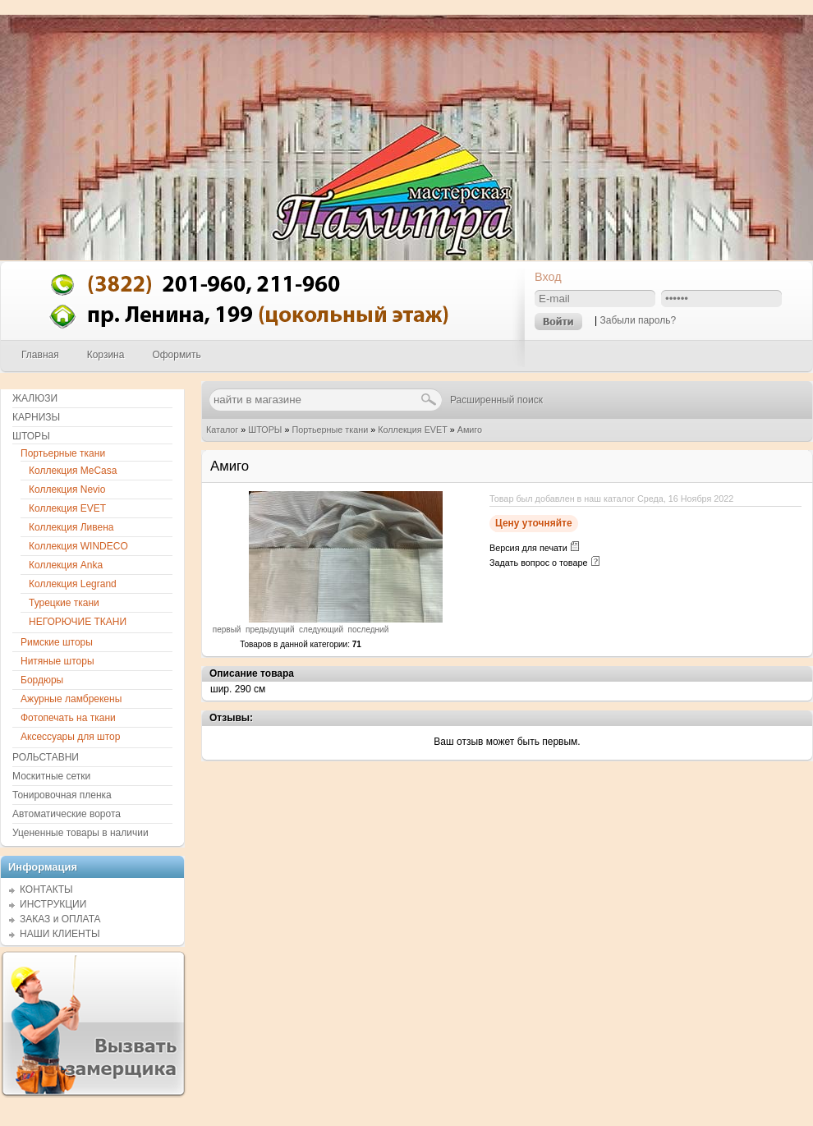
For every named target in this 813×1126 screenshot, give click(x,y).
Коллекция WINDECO (78, 546)
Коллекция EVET (412, 429)
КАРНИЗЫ (36, 417)
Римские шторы (57, 642)
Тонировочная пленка (62, 795)
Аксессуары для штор (70, 736)
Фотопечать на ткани (68, 718)
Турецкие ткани (64, 603)
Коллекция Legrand (73, 584)
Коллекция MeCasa (73, 470)
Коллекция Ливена (71, 527)
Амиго (469, 429)
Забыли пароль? (637, 320)
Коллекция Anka (66, 565)
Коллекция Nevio (67, 489)
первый (227, 629)
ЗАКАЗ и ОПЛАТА (60, 919)
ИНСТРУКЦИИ (53, 904)
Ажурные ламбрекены (71, 699)
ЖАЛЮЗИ (34, 398)
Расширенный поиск (496, 400)
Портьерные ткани (330, 429)
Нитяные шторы (57, 661)
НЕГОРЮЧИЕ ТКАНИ (77, 621)
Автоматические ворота (66, 814)
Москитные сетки (51, 776)
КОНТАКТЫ (46, 889)
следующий (321, 629)
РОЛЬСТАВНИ (45, 757)
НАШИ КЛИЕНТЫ (60, 934)
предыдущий (270, 629)
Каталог (222, 429)
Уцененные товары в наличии (80, 833)
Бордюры (42, 680)
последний (368, 629)
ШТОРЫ (265, 429)
